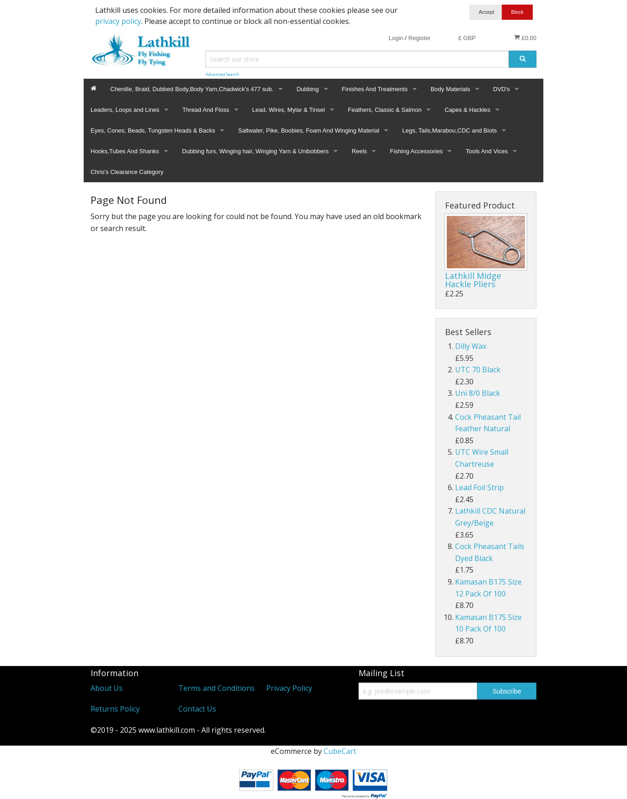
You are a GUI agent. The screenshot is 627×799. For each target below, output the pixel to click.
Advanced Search (222, 74)
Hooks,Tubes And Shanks (125, 151)
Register (419, 38)
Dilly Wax (470, 346)
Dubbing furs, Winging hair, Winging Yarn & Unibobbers (255, 151)
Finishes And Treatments (375, 89)
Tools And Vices (487, 151)
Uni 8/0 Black (477, 393)
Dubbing (307, 89)
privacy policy (118, 21)
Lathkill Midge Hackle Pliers (473, 279)
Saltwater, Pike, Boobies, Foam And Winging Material (308, 130)
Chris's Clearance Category (127, 171)
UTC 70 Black (478, 370)
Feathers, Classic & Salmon (385, 109)
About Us (107, 688)
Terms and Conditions (216, 688)
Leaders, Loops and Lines (125, 109)
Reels (359, 151)
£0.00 (525, 37)
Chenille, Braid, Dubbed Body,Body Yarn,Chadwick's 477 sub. (192, 89)
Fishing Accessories (416, 151)
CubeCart (340, 751)
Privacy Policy (289, 688)
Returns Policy (115, 709)
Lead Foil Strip (479, 487)
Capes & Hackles (467, 109)
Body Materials (450, 89)
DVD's (501, 89)
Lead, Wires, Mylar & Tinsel (288, 109)
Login (395, 38)
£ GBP (467, 38)
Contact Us (197, 709)
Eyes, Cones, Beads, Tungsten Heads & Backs (153, 130)
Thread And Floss (205, 109)
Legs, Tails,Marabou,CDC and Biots (449, 130)
